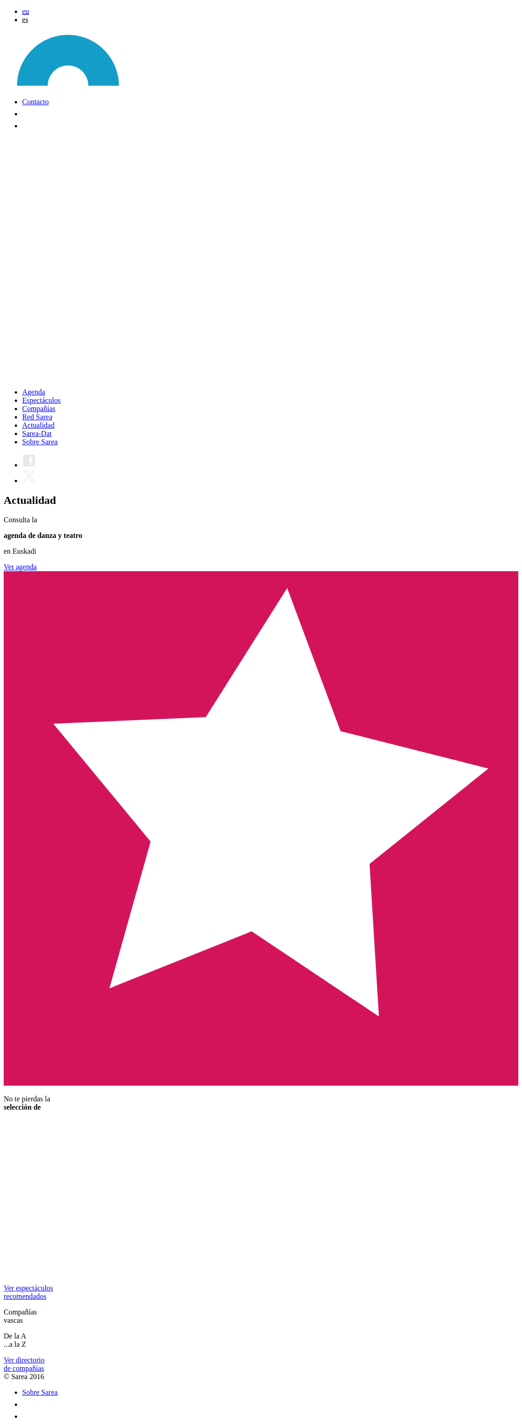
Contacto (35, 102)
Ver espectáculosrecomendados (28, 1292)
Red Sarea (37, 417)
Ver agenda (20, 567)
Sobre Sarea (40, 442)
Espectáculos (41, 400)
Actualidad (38, 425)
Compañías (38, 408)
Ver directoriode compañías (24, 1364)
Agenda (33, 392)
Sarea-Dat (37, 433)
